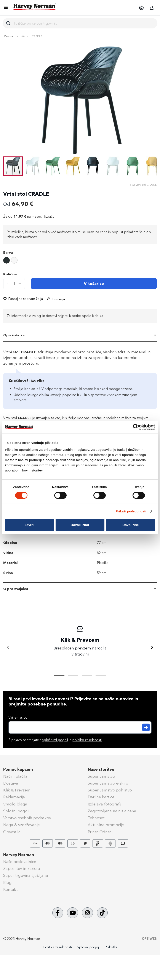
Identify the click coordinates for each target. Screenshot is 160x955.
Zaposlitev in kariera (21, 868)
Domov (8, 36)
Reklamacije (14, 797)
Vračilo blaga (15, 804)
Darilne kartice (101, 797)
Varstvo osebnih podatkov (27, 818)
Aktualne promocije (106, 824)
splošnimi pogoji (55, 740)
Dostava (10, 783)
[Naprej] (152, 647)
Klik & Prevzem (16, 790)
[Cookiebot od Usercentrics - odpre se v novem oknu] (136, 427)
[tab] (80, 335)
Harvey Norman (18, 854)
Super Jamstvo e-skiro (108, 783)
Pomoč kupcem (18, 769)
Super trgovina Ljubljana (25, 875)
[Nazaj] (8, 647)
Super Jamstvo (101, 776)
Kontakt (10, 889)
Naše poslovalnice (19, 861)
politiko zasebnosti (87, 740)
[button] (141, 8)
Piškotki (111, 947)
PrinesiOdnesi (100, 832)
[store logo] (34, 6)
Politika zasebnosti (57, 947)
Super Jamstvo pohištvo (110, 790)
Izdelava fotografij (104, 804)
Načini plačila (15, 776)
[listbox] (80, 261)
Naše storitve (101, 769)
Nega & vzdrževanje (21, 824)
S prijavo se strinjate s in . (55, 740)
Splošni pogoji (16, 811)
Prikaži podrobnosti (131, 511)
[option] (6, 260)
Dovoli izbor (80, 525)
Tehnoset (96, 818)
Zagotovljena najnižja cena (112, 811)
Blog (7, 882)
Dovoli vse (130, 525)
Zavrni (29, 525)
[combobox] (83, 23)
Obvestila (12, 832)
